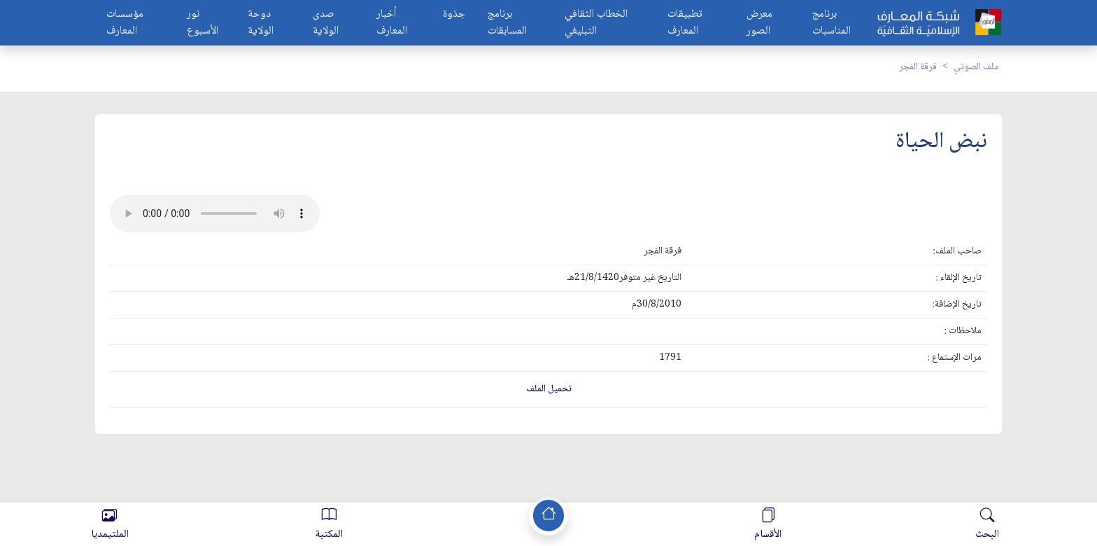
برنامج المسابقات (507, 23)
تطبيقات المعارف (684, 23)
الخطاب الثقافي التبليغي (596, 23)
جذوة (454, 15)
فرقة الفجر (918, 67)
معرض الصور (759, 23)
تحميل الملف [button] (549, 389)
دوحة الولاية (261, 23)
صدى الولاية (326, 23)
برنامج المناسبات (831, 23)
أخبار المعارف (391, 23)
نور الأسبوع (202, 23)
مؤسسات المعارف (124, 23)
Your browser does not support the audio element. (215, 213)
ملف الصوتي (976, 67)
